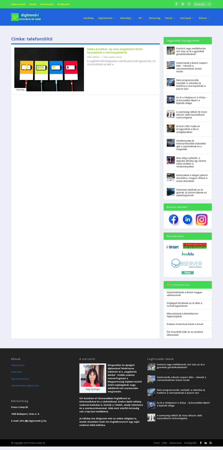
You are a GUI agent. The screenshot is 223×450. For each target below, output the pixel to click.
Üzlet (164, 435)
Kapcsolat (16, 364)
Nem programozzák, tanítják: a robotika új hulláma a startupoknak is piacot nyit (191, 77)
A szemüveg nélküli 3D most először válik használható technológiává (191, 107)
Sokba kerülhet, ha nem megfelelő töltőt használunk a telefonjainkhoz (115, 43)
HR (139, 15)
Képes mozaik (18, 4)
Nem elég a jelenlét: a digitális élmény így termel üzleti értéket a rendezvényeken (191, 154)
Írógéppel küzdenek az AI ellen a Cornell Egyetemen (184, 297)
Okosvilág (125, 15)
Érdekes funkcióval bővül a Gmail (185, 316)
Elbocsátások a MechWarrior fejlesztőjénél (182, 307)
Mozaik (33, 4)
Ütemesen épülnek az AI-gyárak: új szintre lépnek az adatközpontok (191, 185)
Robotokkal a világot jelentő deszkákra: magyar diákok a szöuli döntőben (192, 170)
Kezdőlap (88, 15)
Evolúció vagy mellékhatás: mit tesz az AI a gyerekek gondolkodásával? (191, 43)
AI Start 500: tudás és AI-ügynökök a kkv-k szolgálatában (188, 121)
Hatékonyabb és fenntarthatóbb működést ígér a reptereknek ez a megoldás (191, 137)
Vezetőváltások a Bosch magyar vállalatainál (184, 286)
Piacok (168, 15)
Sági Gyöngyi (93, 381)
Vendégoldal (63, 4)
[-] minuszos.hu (180, 277)
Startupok (185, 15)
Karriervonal (46, 4)
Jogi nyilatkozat (20, 371)
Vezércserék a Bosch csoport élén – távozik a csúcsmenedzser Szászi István (192, 60)
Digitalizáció (105, 15)
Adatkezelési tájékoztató (25, 377)
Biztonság (154, 15)
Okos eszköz (109, 49)
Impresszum (18, 357)
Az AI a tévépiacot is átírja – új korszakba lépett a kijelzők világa (191, 92)
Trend (118, 49)
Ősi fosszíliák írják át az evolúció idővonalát (185, 326)
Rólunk (202, 15)
